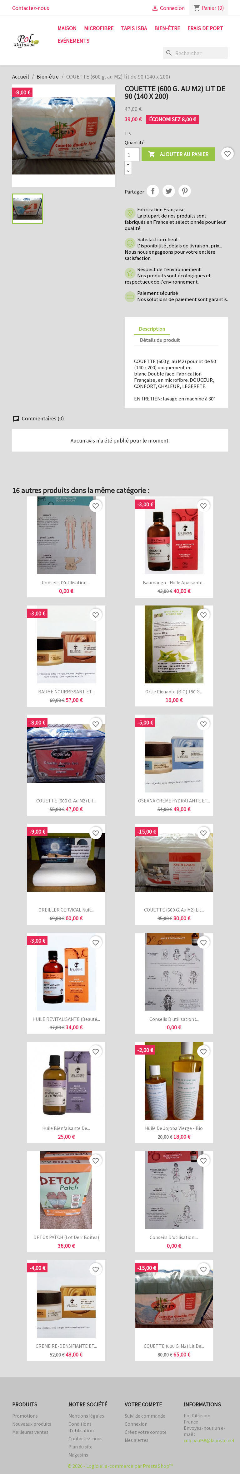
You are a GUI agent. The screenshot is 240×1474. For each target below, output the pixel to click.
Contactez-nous (30, 8)
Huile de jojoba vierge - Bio (174, 1128)
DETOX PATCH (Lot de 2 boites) (66, 1237)
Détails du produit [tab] (160, 340)
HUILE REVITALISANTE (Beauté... (66, 1019)
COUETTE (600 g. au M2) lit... (66, 800)
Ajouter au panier (178, 154)
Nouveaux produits (31, 1424)
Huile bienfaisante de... (66, 1128)
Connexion (136, 1424)
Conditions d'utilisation (81, 1427)
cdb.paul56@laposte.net (209, 1440)
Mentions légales (86, 1416)
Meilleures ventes (30, 1432)
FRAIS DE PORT (205, 28)
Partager (153, 191)
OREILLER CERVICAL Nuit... (66, 910)
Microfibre (98, 28)
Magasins (78, 1455)
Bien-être (167, 28)
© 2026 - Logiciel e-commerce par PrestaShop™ (120, 1465)
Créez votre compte (146, 1432)
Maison (67, 28)
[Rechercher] (195, 53)
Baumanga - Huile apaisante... (174, 582)
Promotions (25, 1416)
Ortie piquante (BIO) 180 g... (173, 691)
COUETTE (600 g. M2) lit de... (174, 1346)
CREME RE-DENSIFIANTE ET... (66, 1346)
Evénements (73, 40)
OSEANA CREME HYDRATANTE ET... (174, 800)
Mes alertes (136, 1440)
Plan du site (80, 1446)
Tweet (168, 191)
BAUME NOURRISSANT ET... (66, 691)
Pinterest (184, 191)
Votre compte (143, 1404)
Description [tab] (152, 328)
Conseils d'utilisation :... (174, 1019)
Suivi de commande (145, 1416)
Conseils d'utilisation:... (66, 582)
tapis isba (134, 28)
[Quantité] (132, 154)
